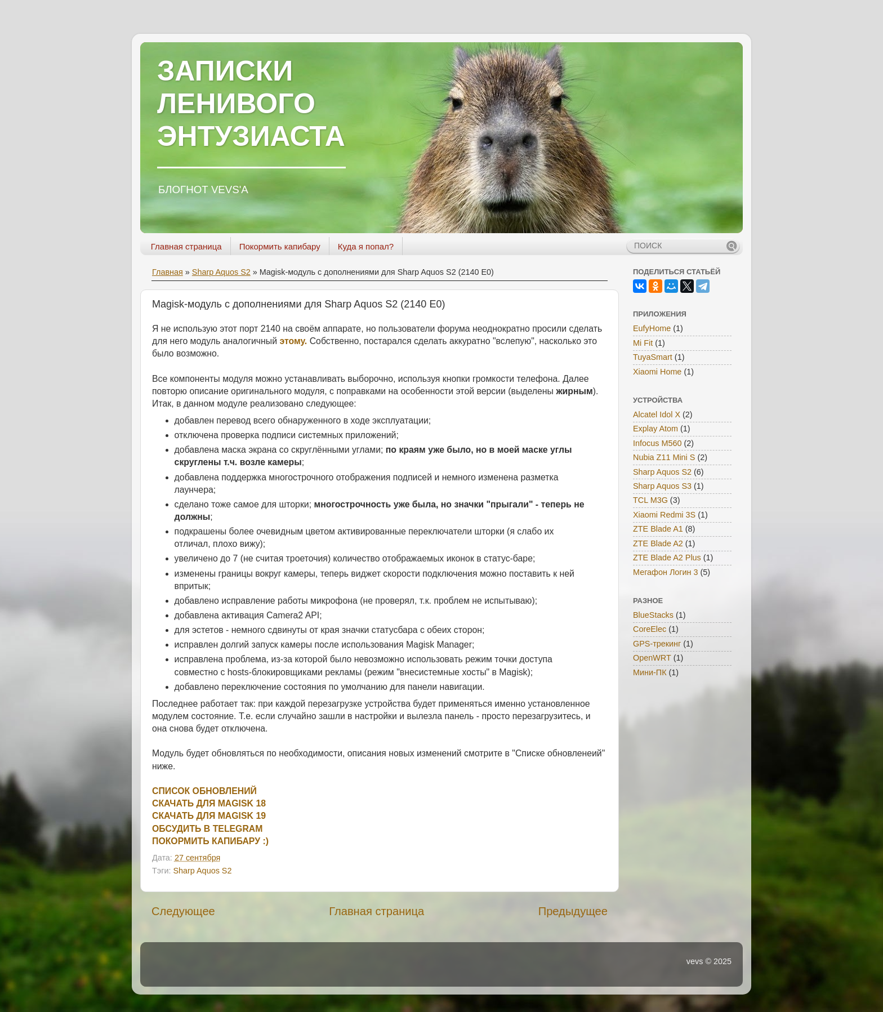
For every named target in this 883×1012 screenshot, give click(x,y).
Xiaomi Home (657, 371)
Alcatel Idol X (656, 414)
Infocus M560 (657, 443)
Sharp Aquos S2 (221, 272)
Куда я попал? (366, 246)
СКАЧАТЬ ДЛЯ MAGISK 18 (209, 803)
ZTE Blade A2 (658, 543)
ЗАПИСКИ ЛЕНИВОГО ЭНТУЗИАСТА (251, 103)
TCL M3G (650, 500)
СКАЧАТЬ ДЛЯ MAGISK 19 (209, 816)
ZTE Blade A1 (658, 528)
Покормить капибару (279, 246)
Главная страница (186, 246)
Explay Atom (655, 428)
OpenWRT (652, 657)
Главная (167, 272)
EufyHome (652, 328)
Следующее (183, 911)
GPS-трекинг (657, 643)
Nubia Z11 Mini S (664, 457)
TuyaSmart (652, 357)
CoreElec (649, 629)
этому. (293, 341)
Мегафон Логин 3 (665, 572)
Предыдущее (573, 911)
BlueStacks (653, 614)
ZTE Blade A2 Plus (667, 557)
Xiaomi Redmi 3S (664, 514)
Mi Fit (643, 342)
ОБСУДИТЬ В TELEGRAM (207, 828)
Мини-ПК (650, 672)
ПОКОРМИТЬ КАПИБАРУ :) (210, 841)
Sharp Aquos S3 (662, 486)
